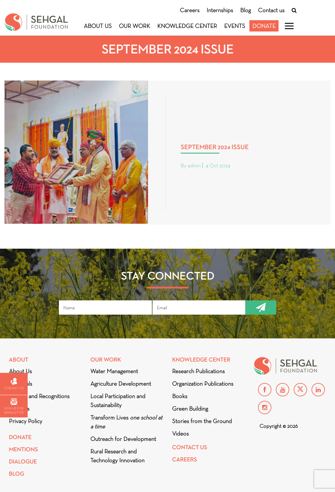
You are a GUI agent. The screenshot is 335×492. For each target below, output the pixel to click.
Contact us (271, 10)
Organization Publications (202, 383)
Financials (20, 383)
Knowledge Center (187, 25)
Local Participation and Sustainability (117, 400)
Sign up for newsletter (13, 406)
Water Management (114, 371)
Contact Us (189, 447)
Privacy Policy (25, 421)
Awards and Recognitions (39, 396)
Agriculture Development (120, 383)
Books (179, 396)
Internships (220, 10)
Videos (180, 433)
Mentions (23, 449)
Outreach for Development (123, 438)
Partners (19, 408)
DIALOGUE (23, 461)
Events (234, 25)
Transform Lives (126, 422)
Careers (189, 10)
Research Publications (198, 371)
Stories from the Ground (202, 421)
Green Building (190, 408)
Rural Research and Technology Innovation (117, 456)
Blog (245, 10)
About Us (98, 25)
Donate (264, 25)
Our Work (134, 25)
